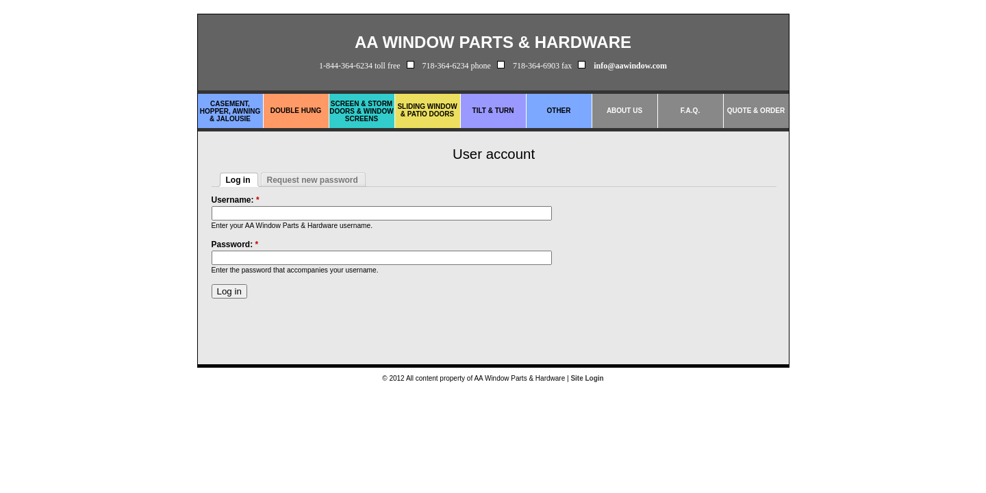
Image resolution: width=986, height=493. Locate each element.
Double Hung (295, 110)
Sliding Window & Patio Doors (427, 110)
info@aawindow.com (630, 66)
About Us (624, 110)
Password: (235, 244)
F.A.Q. (690, 110)
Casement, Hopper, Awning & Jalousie (230, 111)
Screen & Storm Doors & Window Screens (361, 111)
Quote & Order (756, 110)
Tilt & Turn (493, 110)
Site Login (586, 378)
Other (559, 110)
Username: (236, 200)
